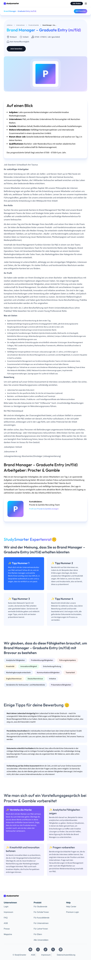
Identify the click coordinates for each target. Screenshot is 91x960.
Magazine (8, 934)
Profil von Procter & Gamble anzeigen (44, 509)
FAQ (6, 918)
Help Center (71, 907)
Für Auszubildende (41, 918)
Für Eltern (38, 934)
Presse (7, 929)
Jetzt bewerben (81, 11)
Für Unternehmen (41, 923)
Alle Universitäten (41, 940)
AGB (6, 923)
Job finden (76, 3)
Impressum (8, 912)
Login (6, 907)
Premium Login (72, 912)
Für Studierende (40, 907)
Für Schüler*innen (41, 912)
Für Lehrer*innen (41, 929)
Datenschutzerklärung (66, 955)
